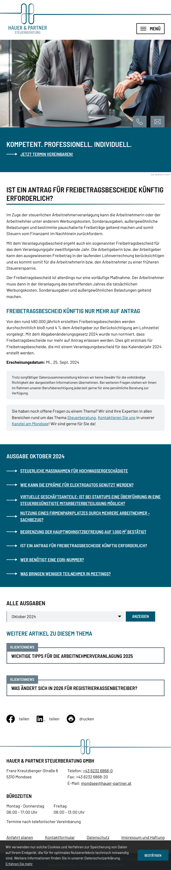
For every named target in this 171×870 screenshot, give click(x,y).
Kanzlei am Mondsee (30, 423)
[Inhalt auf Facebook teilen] (21, 718)
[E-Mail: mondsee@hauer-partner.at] (157, 121)
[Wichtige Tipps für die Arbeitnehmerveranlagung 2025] (85, 655)
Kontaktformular (60, 837)
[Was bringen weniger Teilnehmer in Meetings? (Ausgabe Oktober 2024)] (85, 573)
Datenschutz (98, 837)
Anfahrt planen (19, 837)
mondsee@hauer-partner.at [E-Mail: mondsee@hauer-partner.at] (106, 783)
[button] (140, 121)
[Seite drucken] (84, 718)
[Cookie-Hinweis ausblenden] (153, 855)
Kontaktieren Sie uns (116, 417)
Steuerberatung (81, 417)
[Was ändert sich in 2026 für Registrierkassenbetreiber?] (85, 688)
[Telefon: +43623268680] (98, 771)
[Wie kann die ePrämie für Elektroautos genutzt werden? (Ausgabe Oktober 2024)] (85, 484)
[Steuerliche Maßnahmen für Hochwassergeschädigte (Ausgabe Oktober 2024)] (85, 470)
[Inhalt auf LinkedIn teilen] (52, 718)
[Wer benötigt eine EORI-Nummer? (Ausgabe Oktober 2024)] (85, 559)
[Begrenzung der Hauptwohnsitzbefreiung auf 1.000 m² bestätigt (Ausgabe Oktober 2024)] (85, 531)
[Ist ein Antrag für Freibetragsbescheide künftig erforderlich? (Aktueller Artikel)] (85, 545)
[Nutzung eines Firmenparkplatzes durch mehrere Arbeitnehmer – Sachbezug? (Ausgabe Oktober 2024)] (85, 516)
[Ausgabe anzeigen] (140, 616)
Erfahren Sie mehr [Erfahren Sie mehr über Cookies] (19, 864)
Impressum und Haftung (143, 837)
